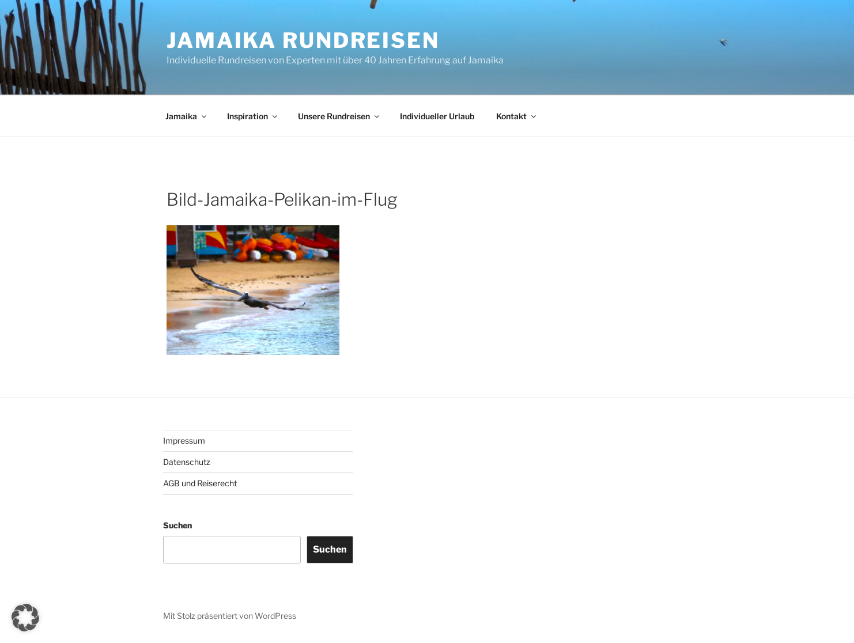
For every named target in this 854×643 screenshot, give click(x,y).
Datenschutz (186, 462)
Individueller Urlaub (437, 116)
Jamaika (186, 116)
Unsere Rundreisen (339, 116)
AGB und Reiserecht (200, 483)
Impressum (184, 440)
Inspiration (253, 116)
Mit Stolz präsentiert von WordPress (229, 616)
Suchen (177, 525)
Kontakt (517, 116)
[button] (25, 617)
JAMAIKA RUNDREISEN (303, 40)
